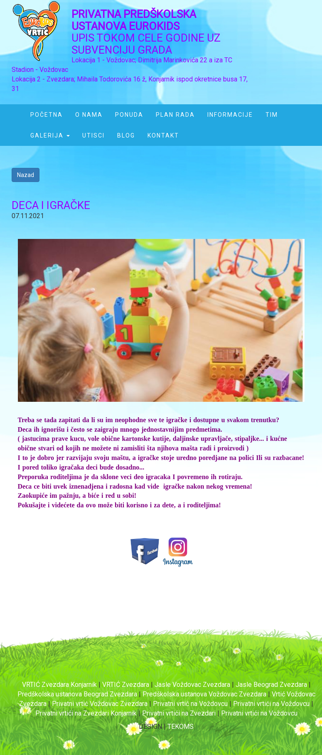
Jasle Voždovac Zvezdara (192, 685)
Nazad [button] (25, 175)
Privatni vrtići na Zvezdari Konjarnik (86, 713)
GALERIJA (50, 135)
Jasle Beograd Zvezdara (271, 685)
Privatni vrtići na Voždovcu (272, 704)
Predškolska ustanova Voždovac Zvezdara (204, 694)
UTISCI (93, 135)
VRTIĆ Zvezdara (125, 685)
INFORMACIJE (230, 114)
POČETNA (46, 114)
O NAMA (89, 114)
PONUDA (129, 114)
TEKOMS (180, 726)
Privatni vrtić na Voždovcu (191, 704)
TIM (271, 114)
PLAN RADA (175, 114)
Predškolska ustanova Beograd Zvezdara (77, 694)
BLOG (126, 135)
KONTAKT (163, 135)
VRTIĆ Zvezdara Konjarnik (59, 685)
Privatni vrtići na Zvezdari (179, 713)
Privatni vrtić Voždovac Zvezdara (99, 704)
